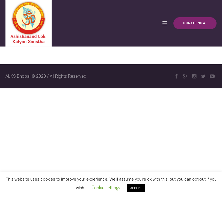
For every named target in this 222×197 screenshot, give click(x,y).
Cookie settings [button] (106, 187)
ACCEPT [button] (136, 188)
